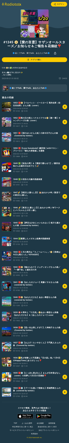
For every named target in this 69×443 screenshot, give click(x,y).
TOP (15, 423)
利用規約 (34, 434)
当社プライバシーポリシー (49, 430)
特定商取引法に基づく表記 (22, 427)
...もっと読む (6, 75)
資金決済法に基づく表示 (47, 427)
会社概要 (40, 423)
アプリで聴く (34, 59)
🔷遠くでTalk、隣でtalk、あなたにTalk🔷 (31, 53)
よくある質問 (27, 423)
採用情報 (51, 423)
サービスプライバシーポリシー (22, 430)
